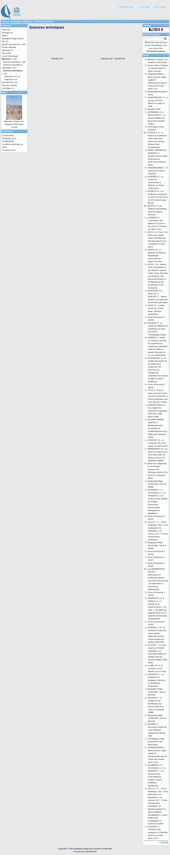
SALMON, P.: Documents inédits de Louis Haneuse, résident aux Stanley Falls (157, 730)
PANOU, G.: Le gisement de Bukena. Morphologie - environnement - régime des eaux (157, 255)
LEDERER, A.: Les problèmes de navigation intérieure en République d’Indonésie (156, 680)
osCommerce (91, 851)
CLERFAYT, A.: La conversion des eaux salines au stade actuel (158, 443)
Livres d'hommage (10, 56)
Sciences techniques (44, 21)
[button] (125, 7)
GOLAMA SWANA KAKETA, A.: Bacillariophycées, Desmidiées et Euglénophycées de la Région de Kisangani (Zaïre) (157, 428)
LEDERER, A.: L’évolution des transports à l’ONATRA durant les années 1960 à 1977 (157, 832)
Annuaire (6, 33)
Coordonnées (8, 135)
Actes (4, 30)
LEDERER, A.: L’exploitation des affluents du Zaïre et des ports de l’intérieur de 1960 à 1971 (157, 223)
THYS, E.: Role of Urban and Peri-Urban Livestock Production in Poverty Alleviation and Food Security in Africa (158, 396)
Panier (146, 55)
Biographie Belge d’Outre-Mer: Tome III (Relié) (157, 484)
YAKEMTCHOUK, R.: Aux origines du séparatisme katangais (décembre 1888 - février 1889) (157, 411)
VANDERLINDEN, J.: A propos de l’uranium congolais (158, 171)
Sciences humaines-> (12, 62)
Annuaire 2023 (154, 109)
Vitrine (4, 92)
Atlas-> (5, 35)
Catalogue (16, 21)
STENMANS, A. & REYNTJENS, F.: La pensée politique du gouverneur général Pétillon (156, 118)
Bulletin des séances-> (12, 44)
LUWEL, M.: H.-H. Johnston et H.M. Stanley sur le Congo (157, 668)
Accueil (5, 21)
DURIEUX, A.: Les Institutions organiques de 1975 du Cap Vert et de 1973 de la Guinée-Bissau (158, 197)
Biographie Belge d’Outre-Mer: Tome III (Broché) (157, 718)
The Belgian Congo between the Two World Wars (156, 742)
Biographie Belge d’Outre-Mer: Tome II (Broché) (157, 692)
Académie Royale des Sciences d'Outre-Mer (93, 849)
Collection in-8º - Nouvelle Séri (113, 58)
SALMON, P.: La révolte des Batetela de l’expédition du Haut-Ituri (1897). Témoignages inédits (158, 329)
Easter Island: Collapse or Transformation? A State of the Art (158, 68)
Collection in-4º (57, 58)
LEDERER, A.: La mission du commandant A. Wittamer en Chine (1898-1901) (156, 182)
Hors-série (6, 53)
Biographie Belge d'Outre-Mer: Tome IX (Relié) (157, 545)
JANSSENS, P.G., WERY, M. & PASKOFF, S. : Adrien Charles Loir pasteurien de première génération (158, 296)
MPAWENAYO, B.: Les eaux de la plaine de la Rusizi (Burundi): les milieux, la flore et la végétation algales (158, 455)
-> (7, 59)
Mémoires (27, 21)
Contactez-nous (9, 150)
